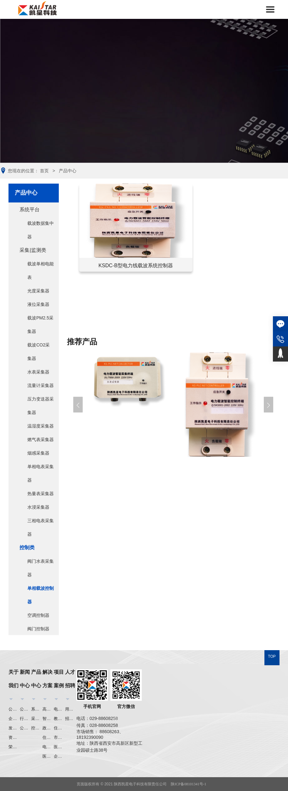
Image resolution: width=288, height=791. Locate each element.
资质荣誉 (14, 737)
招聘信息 (70, 718)
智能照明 (48, 718)
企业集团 (59, 756)
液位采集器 (38, 304)
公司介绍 (14, 709)
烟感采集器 (38, 453)
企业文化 (14, 718)
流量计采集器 (40, 385)
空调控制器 (38, 615)
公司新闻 (25, 709)
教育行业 (59, 718)
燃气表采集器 (40, 439)
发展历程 (14, 728)
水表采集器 (38, 371)
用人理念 (70, 709)
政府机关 (48, 728)
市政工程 (59, 737)
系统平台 (29, 209)
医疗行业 (48, 756)
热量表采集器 (40, 493)
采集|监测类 (32, 250)
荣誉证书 (14, 746)
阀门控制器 (38, 628)
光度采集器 (38, 290)
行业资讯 (25, 718)
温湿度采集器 (40, 426)
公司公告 (25, 728)
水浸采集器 (38, 507)
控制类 (27, 547)
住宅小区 (48, 737)
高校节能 (48, 709)
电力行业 (48, 746)
